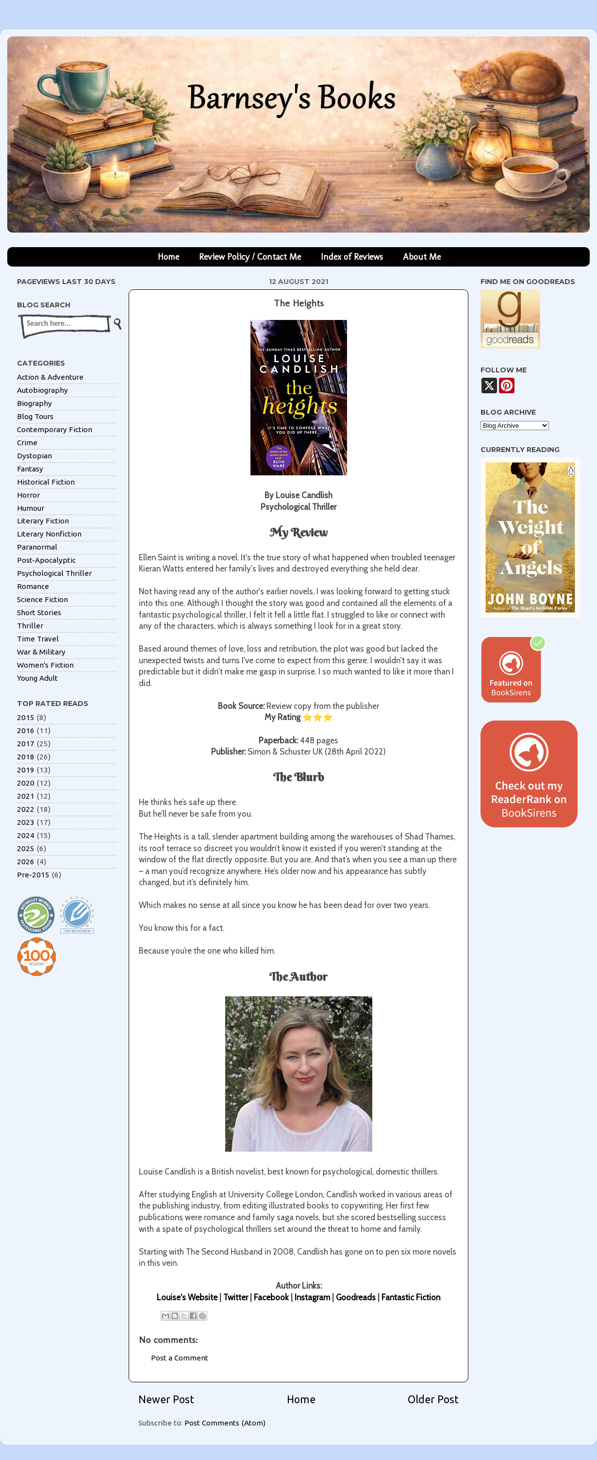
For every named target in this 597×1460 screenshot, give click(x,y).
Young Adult (37, 678)
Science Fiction (42, 599)
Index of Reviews (352, 257)
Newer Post (166, 1399)
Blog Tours (35, 416)
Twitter (235, 1297)
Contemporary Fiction (54, 429)
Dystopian (34, 456)
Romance (33, 586)
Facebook (271, 1297)
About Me (422, 257)
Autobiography (42, 390)
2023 (25, 822)
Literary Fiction (43, 521)
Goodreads (356, 1297)
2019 (25, 770)
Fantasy (30, 469)
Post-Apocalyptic (46, 560)
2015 (25, 717)
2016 (25, 730)
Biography (34, 403)
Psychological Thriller (54, 573)
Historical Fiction (46, 482)
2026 (25, 861)
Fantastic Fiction (410, 1297)
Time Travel (38, 639)
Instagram (312, 1297)
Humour (30, 508)
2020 (25, 783)
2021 (25, 796)
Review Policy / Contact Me (250, 257)
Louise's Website (187, 1297)
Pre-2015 (33, 875)
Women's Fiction (45, 665)
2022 (25, 809)
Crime (27, 442)
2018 (25, 757)
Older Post (433, 1399)
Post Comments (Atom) (224, 1423)
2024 (25, 835)
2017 (25, 743)
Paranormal (37, 547)
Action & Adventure (50, 377)
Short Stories (39, 612)
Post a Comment (179, 1358)
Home (168, 257)
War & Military (41, 652)
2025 (25, 848)
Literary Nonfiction (49, 534)
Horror (28, 495)
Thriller (30, 625)
